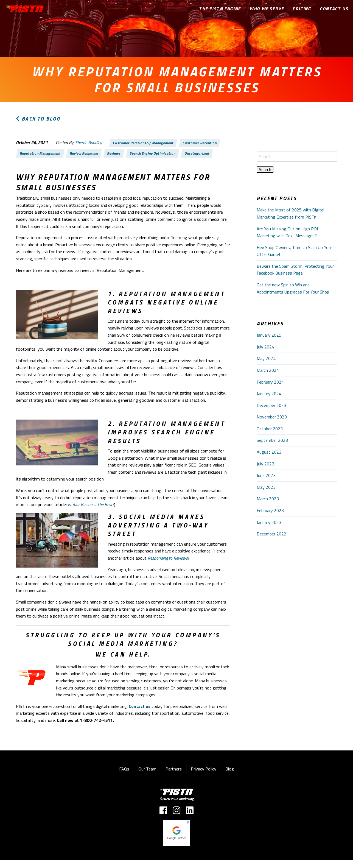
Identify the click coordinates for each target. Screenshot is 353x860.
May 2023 (266, 487)
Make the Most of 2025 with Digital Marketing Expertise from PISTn (290, 213)
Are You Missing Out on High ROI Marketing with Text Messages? (287, 232)
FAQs (124, 769)
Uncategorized (197, 153)
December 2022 (271, 533)
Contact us (139, 706)
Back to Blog (38, 118)
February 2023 (270, 510)
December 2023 (271, 405)
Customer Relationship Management (143, 143)
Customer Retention (199, 143)
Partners (174, 769)
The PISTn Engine (220, 8)
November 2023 (272, 417)
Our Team (147, 769)
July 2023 (265, 463)
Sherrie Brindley (88, 142)
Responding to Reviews (168, 558)
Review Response (84, 153)
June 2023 (266, 475)
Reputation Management (40, 153)
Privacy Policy (203, 769)
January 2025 (269, 335)
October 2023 (270, 428)
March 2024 (268, 370)
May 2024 (266, 358)
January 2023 (269, 522)
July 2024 (265, 347)
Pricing (302, 8)
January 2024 (269, 393)
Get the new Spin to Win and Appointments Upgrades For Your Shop (293, 288)
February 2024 (270, 382)
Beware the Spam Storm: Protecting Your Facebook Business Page (295, 270)
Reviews (114, 153)
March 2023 (268, 498)
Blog (229, 769)
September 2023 (272, 440)
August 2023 (269, 452)
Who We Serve (267, 8)
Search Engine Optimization (152, 153)
